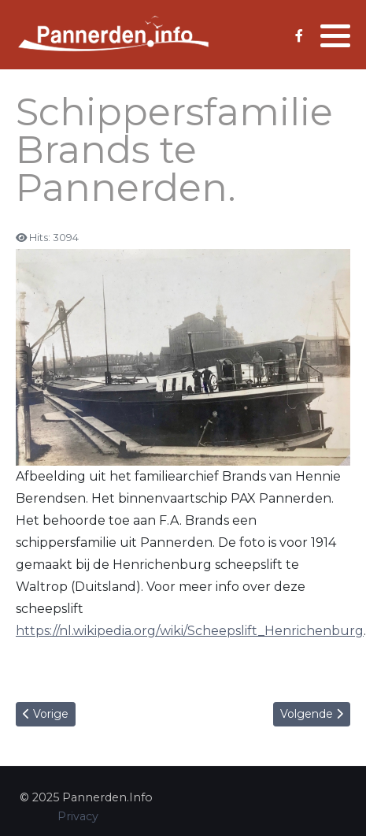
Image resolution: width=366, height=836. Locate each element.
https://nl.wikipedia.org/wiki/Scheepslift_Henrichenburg (190, 630)
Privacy (77, 816)
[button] (335, 35)
